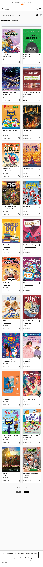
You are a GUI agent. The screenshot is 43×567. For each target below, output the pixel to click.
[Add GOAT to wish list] (19, 329)
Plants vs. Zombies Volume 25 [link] (31, 473)
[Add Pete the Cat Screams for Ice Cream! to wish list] (19, 443)
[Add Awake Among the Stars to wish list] (19, 100)
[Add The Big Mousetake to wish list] (19, 291)
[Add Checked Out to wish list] (19, 252)
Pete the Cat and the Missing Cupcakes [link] (10, 130)
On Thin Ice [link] (26, 207)
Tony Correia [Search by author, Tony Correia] (7, 247)
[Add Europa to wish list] (19, 481)
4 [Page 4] (22, 488)
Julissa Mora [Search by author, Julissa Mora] (28, 361)
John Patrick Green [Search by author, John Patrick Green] (8, 171)
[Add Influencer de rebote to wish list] (39, 291)
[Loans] (36, 9)
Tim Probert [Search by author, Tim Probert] (27, 132)
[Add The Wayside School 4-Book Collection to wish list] (39, 100)
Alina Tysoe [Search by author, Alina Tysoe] (7, 285)
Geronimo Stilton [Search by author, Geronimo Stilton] (29, 285)
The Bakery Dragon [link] (28, 169)
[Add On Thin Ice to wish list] (39, 214)
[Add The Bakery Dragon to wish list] (39, 176)
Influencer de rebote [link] (29, 283)
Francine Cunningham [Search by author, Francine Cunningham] (30, 399)
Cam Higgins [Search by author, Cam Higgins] (28, 323)
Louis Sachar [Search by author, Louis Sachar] (28, 94)
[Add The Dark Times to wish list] (39, 138)
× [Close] (40, 555)
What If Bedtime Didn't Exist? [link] (31, 397)
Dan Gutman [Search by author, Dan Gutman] (28, 437)
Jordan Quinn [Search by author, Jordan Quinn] (7, 94)
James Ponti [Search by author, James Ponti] (7, 475)
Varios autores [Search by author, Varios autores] (7, 323)
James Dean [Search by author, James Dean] (7, 132)
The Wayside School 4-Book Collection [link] (31, 92)
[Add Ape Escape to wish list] (39, 62)
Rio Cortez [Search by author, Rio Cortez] (6, 399)
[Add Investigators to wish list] (19, 176)
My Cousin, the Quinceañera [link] (31, 359)
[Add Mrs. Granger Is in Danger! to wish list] (39, 443)
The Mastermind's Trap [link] (29, 245)
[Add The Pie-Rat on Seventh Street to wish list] (39, 329)
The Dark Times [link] (27, 130)
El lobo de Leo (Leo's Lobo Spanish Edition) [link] (10, 359)
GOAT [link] (4, 321)
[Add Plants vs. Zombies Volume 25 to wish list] (39, 481)
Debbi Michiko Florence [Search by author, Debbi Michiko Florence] (30, 247)
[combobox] (18, 9)
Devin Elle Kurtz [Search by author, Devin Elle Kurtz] (28, 171)
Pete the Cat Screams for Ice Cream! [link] (10, 435)
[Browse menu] (40, 9)
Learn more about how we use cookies (13, 560)
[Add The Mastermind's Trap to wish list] (39, 252)
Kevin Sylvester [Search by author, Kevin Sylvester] (28, 209)
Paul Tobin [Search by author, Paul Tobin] (27, 475)
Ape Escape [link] (26, 54)
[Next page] (27, 488)
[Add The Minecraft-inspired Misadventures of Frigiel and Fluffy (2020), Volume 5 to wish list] (19, 214)
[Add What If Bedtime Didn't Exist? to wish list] (39, 405)
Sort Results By (5, 20)
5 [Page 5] (24, 488)
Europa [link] (5, 473)
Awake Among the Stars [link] (9, 92)
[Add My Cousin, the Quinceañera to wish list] (39, 367)
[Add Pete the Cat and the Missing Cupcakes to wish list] (19, 138)
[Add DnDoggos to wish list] (19, 62)
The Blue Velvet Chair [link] (9, 397)
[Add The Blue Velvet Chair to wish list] (19, 405)
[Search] (2, 9)
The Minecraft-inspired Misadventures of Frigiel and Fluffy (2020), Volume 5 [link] (10, 207)
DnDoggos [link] (6, 54)
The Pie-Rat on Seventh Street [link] (31, 321)
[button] (37, 16)
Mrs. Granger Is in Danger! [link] (30, 435)
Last (26, 491)
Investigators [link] (6, 169)
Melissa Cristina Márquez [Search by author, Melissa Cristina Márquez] (10, 361)
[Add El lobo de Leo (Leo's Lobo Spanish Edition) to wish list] (19, 367)
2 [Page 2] (19, 488)
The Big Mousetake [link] (8, 283)
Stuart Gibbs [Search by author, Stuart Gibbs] (27, 56)
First (18, 491)
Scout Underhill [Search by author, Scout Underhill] (7, 56)
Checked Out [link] (6, 245)
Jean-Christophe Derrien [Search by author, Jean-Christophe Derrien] (10, 209)
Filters (4, 25)
